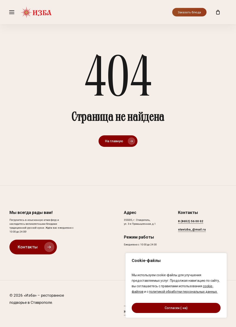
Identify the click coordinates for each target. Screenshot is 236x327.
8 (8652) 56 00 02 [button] (190, 221)
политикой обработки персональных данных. (183, 291)
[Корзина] (217, 12)
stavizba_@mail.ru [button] (192, 229)
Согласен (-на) (176, 308)
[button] (11, 12)
